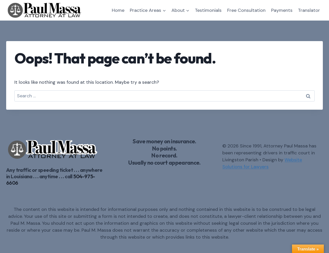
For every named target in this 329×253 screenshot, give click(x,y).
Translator (309, 10)
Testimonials (208, 10)
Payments (282, 10)
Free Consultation (246, 10)
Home (118, 10)
